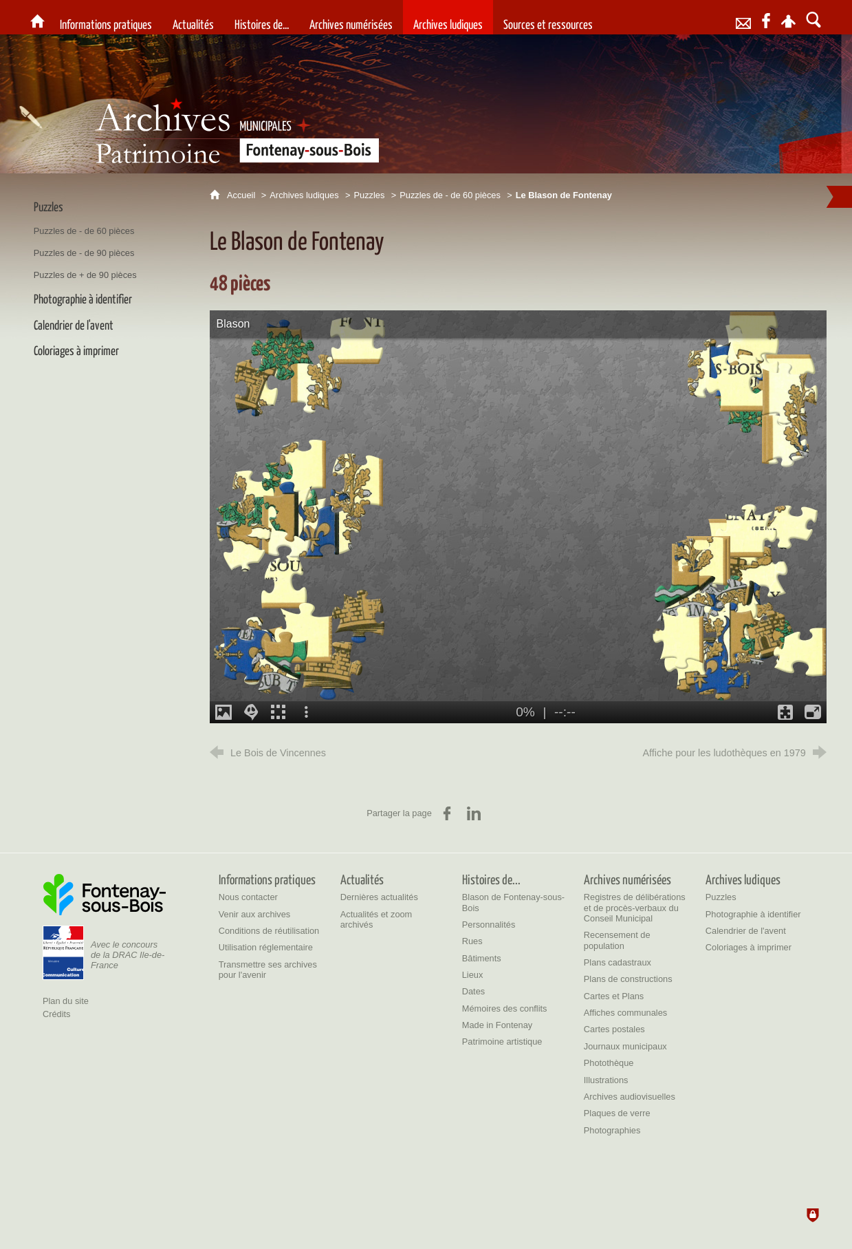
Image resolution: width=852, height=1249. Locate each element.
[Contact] (744, 17)
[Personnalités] (489, 924)
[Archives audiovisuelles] (629, 1096)
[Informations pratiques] (106, 17)
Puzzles (369, 195)
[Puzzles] (721, 897)
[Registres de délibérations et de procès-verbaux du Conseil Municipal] (635, 908)
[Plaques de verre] (617, 1113)
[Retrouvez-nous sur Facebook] (766, 17)
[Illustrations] (606, 1080)
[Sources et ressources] (548, 17)
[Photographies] (612, 1130)
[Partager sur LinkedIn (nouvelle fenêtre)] (473, 813)
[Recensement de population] (617, 940)
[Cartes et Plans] (614, 996)
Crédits (57, 1014)
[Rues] (472, 941)
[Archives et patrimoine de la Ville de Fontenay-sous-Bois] (37, 17)
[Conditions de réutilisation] (269, 931)
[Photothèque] (609, 1063)
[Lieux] (472, 975)
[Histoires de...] (261, 17)
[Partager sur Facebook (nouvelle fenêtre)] (447, 813)
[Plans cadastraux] (617, 962)
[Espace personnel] (788, 17)
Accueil (242, 195)
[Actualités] (193, 17)
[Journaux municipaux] (625, 1046)
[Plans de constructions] (628, 979)
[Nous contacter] (248, 897)
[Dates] (473, 991)
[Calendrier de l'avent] (746, 931)
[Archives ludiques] (448, 17)
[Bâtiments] (481, 958)
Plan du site (66, 1001)
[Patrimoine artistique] (502, 1041)
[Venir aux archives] (255, 914)
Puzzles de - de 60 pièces (450, 195)
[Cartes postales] (614, 1029)
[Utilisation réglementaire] (266, 947)
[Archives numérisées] (351, 17)
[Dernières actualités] (379, 897)
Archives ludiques (304, 195)
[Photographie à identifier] (753, 914)
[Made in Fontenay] (497, 1025)
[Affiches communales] (625, 1012)
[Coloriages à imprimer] (748, 947)
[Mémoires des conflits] (504, 1008)
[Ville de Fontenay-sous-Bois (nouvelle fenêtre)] (104, 894)
